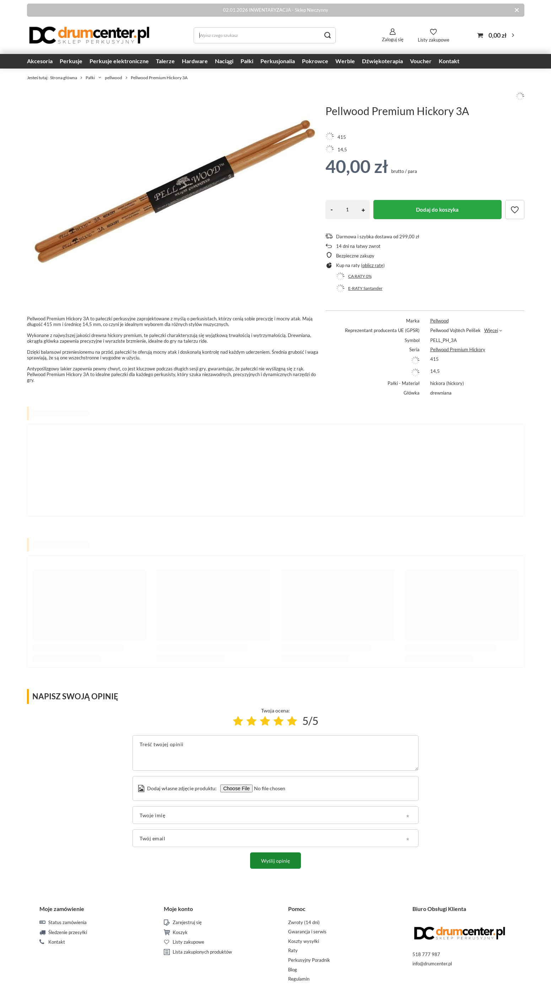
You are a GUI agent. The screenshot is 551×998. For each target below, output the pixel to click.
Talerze (165, 61)
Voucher (421, 61)
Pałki (247, 61)
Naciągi (224, 61)
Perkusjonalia (277, 61)
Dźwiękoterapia (382, 61)
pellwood (113, 77)
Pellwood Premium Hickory (457, 349)
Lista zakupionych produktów (202, 952)
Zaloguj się (393, 39)
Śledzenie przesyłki (67, 932)
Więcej (491, 330)
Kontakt (449, 61)
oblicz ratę (372, 265)
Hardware (195, 61)
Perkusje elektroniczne (119, 61)
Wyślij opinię (275, 861)
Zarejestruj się (187, 922)
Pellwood (439, 321)
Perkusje (71, 61)
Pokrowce (315, 61)
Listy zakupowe (433, 40)
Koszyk (180, 932)
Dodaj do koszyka (437, 209)
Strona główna (63, 77)
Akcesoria (40, 61)
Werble (345, 61)
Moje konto (178, 908)
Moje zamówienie (61, 908)
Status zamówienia (67, 922)
